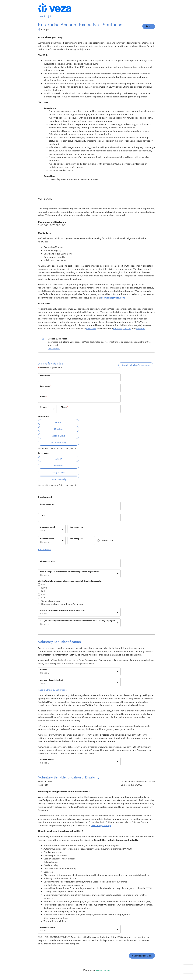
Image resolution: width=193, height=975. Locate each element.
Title (42, 515)
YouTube (140, 328)
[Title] (79, 519)
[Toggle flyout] (53, 409)
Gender (43, 670)
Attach (58, 422)
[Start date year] (81, 530)
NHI (43, 591)
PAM (43, 594)
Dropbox (58, 429)
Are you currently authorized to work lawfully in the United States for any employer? (78, 621)
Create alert (54, 348)
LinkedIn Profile (48, 561)
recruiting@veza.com (113, 297)
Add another (44, 549)
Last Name (45, 386)
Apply (149, 26)
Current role (107, 540)
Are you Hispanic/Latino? (51, 680)
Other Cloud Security (52, 601)
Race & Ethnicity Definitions (52, 690)
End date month (47, 539)
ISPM (44, 587)
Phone (64, 407)
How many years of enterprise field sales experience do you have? (70, 572)
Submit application (142, 955)
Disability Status (47, 927)
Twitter (127, 328)
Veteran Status (47, 759)
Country (44, 407)
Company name (47, 504)
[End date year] (81, 542)
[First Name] (79, 379)
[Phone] (89, 410)
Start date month (47, 527)
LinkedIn (117, 328)
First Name (45, 376)
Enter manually (58, 442)
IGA (43, 597)
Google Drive (58, 435)
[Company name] (79, 507)
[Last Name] (79, 389)
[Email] (79, 400)
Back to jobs (45, 16)
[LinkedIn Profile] (79, 565)
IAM (43, 584)
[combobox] (40, 410)
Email (43, 396)
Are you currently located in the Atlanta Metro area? (64, 610)
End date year (76, 539)
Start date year (77, 527)
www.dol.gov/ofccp (101, 825)
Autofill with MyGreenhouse (136, 365)
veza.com (91, 328)
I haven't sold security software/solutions (62, 604)
